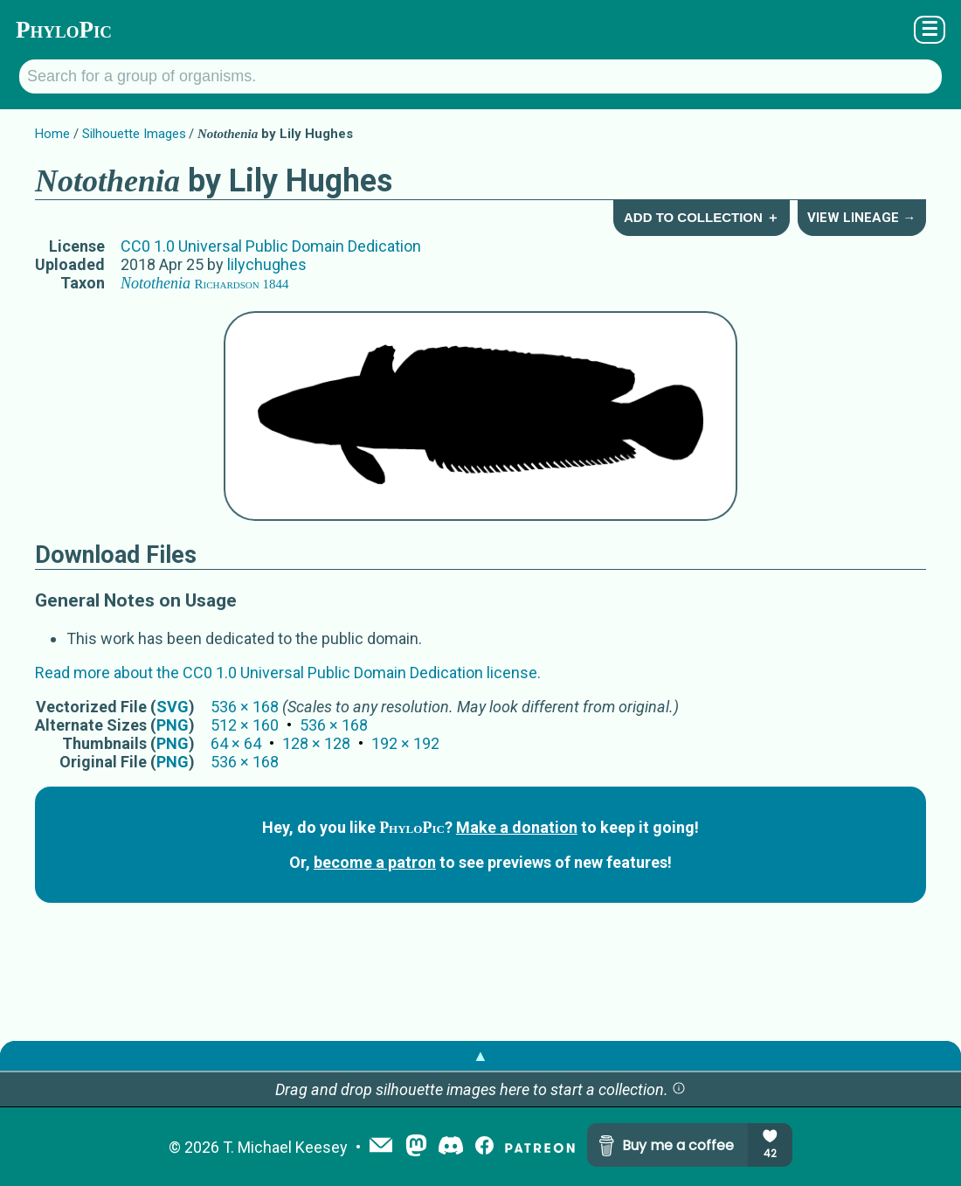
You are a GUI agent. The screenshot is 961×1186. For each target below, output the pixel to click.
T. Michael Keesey (285, 1147)
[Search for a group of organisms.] (480, 76)
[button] (679, 1089)
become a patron (375, 862)
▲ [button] (480, 1055)
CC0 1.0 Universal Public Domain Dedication (271, 246)
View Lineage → (861, 217)
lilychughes (267, 264)
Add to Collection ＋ (701, 217)
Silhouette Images (134, 134)
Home (52, 134)
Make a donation (516, 827)
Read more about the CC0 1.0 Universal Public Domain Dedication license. (288, 672)
